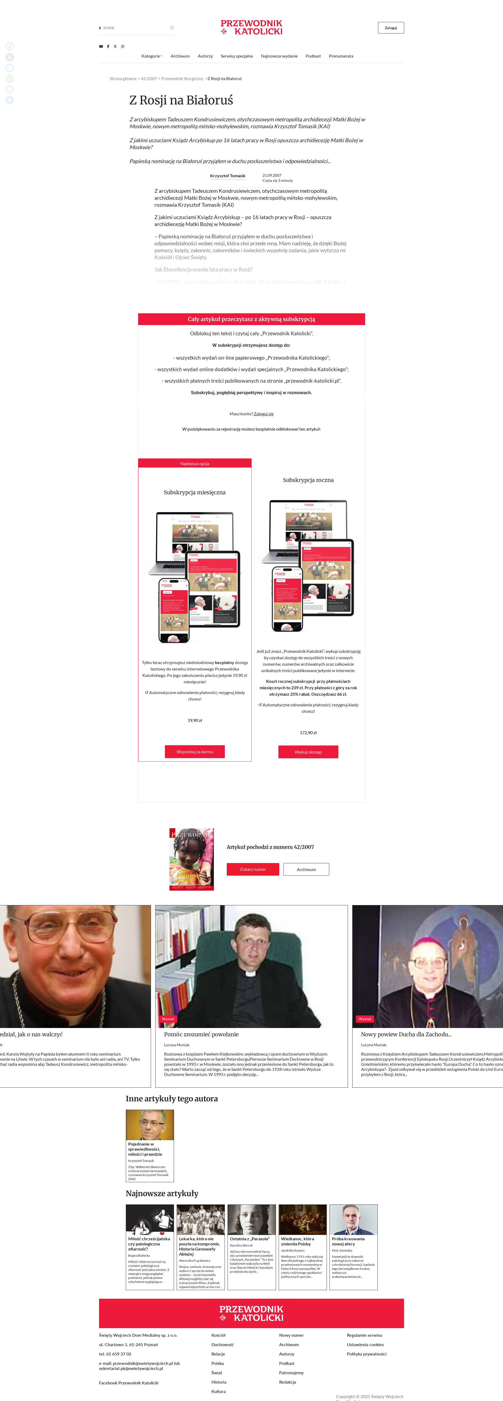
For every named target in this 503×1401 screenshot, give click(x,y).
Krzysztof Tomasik (227, 175)
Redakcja (287, 1381)
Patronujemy (291, 1372)
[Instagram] (122, 46)
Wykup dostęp (308, 751)
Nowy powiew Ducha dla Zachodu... (406, 1034)
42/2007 (304, 847)
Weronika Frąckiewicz (194, 1261)
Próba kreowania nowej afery (348, 1241)
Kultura (218, 1391)
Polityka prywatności (367, 1353)
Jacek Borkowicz (293, 1250)
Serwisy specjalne (237, 55)
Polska (217, 1363)
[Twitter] (115, 46)
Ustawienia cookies (365, 1344)
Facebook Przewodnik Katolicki (129, 1382)
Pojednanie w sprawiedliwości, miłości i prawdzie (145, 1149)
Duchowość (222, 1344)
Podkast (313, 55)
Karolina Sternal (241, 1245)
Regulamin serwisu (364, 1335)
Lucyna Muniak (176, 1044)
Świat (216, 1372)
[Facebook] (108, 46)
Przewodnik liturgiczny (182, 78)
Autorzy (205, 55)
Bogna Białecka (139, 1255)
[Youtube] (101, 46)
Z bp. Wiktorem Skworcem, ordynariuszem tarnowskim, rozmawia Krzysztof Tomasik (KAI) (148, 1173)
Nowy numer (291, 1335)
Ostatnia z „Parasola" (250, 1238)
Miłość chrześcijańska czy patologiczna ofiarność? (149, 1243)
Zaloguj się (264, 413)
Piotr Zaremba (342, 1250)
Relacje (218, 1353)
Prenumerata (341, 55)
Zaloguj (391, 28)
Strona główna (123, 78)
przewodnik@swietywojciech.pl (143, 1363)
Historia (218, 1381)
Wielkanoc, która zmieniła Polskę (297, 1241)
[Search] (100, 28)
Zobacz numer (253, 869)
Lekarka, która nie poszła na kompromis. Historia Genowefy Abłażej (199, 1246)
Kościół (218, 1335)
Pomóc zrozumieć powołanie (201, 1034)
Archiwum (306, 869)
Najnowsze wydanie (279, 55)
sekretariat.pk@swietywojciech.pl (131, 1368)
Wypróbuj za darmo (195, 751)
